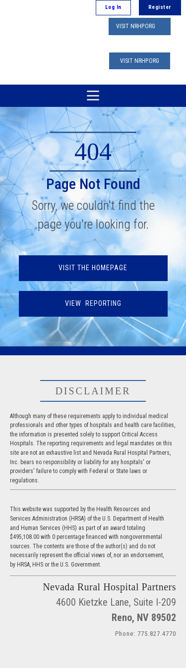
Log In (113, 7)
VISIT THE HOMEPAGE (93, 268)
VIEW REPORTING (93, 303)
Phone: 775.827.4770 (145, 633)
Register (160, 7)
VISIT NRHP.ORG (135, 26)
